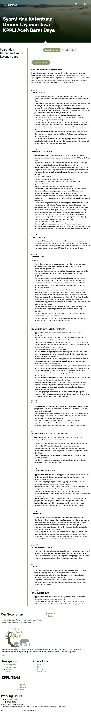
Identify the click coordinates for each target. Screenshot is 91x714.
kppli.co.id (22, 687)
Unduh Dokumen (40, 62)
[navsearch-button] (85, 4)
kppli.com (22, 685)
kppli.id (21, 689)
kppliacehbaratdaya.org (13, 710)
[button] (76, 4)
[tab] (52, 50)
